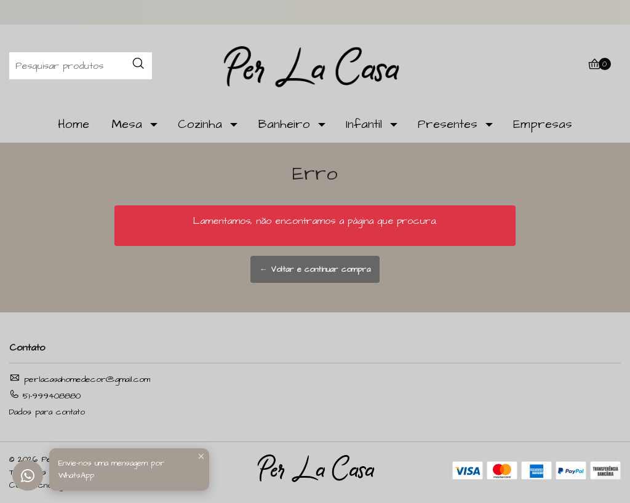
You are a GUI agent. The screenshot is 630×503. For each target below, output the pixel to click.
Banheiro (284, 124)
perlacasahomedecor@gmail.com (79, 379)
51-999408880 (45, 395)
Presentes (447, 124)
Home (73, 124)
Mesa (126, 124)
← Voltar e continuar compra (315, 269)
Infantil (364, 124)
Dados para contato (47, 412)
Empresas (542, 124)
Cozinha (200, 124)
